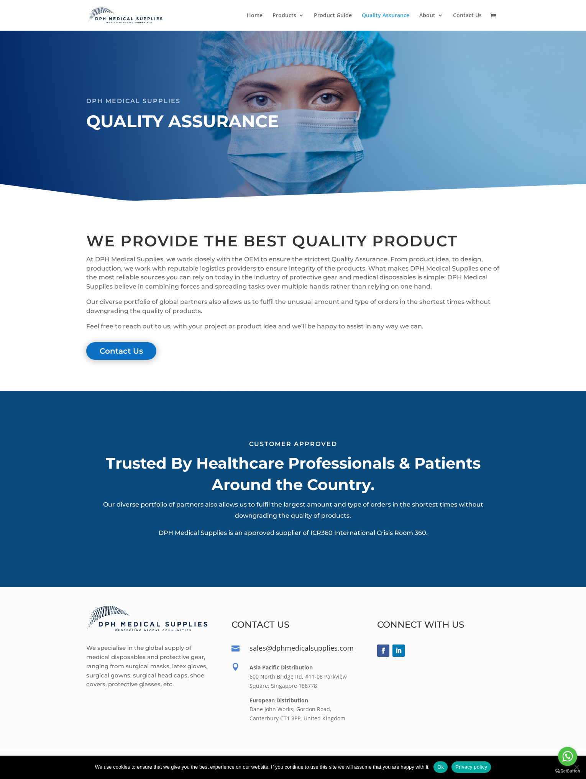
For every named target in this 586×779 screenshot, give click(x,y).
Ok (440, 767)
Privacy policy (471, 767)
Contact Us (467, 16)
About (427, 16)
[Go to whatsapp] (567, 756)
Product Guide (333, 16)
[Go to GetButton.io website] (567, 771)
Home (255, 16)
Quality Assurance (385, 16)
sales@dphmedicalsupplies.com (302, 648)
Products (284, 16)
